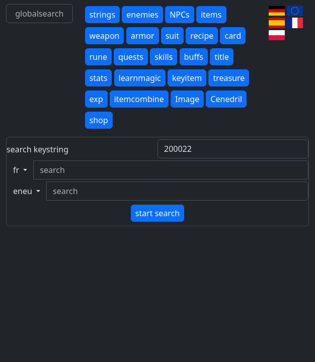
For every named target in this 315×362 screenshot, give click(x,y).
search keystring (37, 149)
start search (157, 213)
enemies (142, 14)
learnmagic (140, 77)
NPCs (180, 14)
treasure (229, 77)
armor (142, 35)
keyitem (187, 77)
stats (99, 77)
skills (163, 56)
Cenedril (226, 99)
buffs (193, 56)
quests (130, 56)
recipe (201, 35)
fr (17, 169)
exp (96, 99)
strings (103, 14)
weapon (105, 35)
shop (99, 120)
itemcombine (139, 99)
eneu (23, 191)
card (232, 35)
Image (187, 99)
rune (98, 56)
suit (172, 35)
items (211, 14)
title (221, 56)
